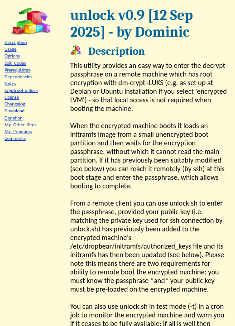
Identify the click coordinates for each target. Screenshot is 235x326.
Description (16, 42)
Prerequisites (17, 70)
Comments (15, 138)
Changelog (15, 104)
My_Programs (18, 131)
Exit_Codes (15, 63)
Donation (14, 118)
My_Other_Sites (20, 125)
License (12, 97)
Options (12, 56)
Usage (10, 49)
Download (14, 111)
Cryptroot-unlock (21, 90)
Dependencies (18, 77)
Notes (10, 83)
